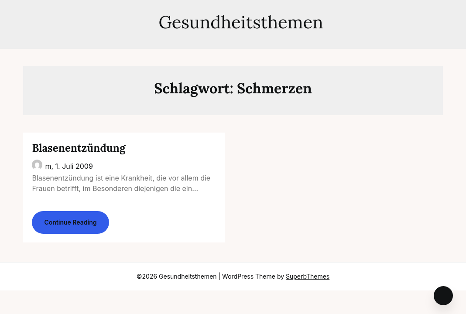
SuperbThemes (307, 276)
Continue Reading (70, 222)
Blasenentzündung (78, 148)
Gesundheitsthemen (232, 22)
